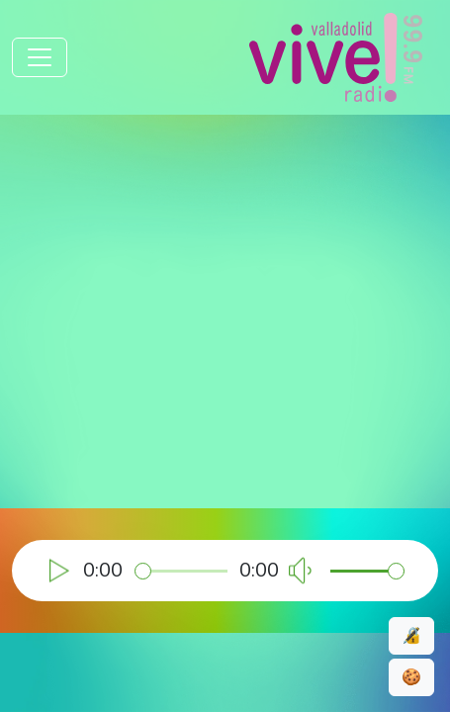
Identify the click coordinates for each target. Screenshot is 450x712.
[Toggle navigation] (39, 57)
